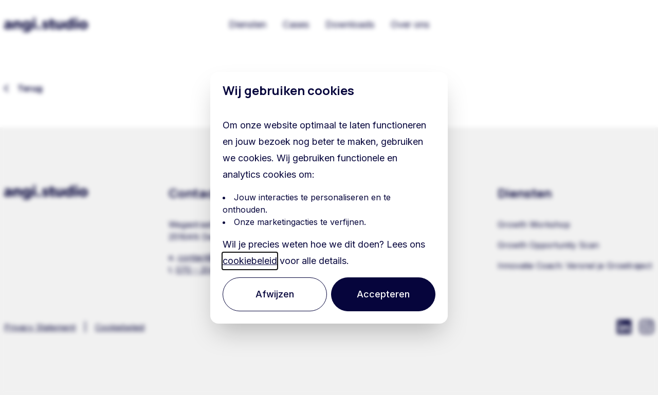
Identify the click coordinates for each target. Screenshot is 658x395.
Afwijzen (277, 294)
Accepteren (381, 294)
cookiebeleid (253, 260)
